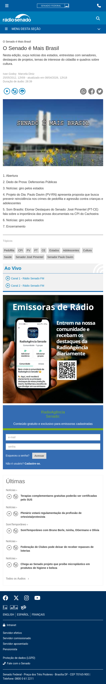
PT (36, 250)
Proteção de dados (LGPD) (19, 658)
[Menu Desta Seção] (53, 29)
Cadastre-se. (33, 463)
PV (28, 250)
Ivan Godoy (10, 73)
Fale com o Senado (16, 663)
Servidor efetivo (12, 633)
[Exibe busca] (98, 18)
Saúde (8, 257)
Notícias (11, 490)
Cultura (87, 250)
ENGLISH (8, 614)
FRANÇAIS (38, 614)
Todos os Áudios (18, 577)
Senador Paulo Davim (60, 257)
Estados (54, 250)
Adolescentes (71, 250)
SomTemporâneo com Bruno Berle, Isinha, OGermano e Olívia (60, 530)
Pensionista (10, 649)
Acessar (39, 455)
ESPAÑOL (23, 614)
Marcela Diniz (26, 73)
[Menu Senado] (7, 5)
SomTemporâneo (16, 524)
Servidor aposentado (15, 643)
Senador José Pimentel (29, 257)
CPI (20, 250)
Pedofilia (9, 250)
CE (43, 250)
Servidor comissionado (17, 638)
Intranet (9, 625)
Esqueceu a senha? (17, 455)
